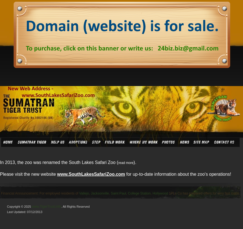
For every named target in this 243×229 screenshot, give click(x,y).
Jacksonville (100, 193)
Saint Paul (118, 193)
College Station (139, 193)
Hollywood (160, 193)
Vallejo (84, 193)
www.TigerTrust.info (46, 207)
